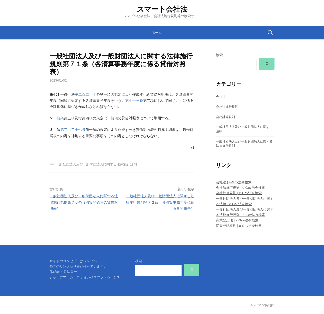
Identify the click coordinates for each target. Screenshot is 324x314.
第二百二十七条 (87, 94)
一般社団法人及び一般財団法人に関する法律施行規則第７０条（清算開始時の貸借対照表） (84, 202)
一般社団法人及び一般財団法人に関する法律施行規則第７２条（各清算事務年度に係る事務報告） (160, 202)
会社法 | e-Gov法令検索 (234, 182)
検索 (219, 55)
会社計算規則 (225, 117)
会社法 (220, 96)
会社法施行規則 (227, 107)
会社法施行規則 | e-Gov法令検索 (240, 187)
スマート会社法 (162, 9)
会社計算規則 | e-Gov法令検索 (239, 193)
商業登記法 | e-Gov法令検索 (237, 220)
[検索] (266, 64)
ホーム (157, 32)
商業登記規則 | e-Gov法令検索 (239, 226)
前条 (60, 118)
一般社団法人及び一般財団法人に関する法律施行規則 (96, 164)
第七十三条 (134, 100)
